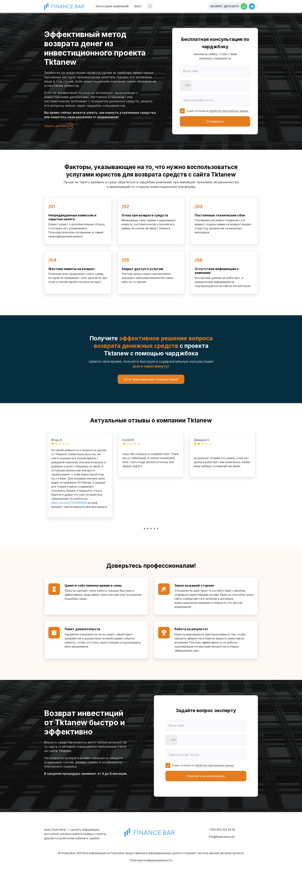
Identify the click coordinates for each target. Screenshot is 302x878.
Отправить (215, 121)
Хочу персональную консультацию (151, 379)
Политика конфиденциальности (151, 860)
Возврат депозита (225, 6)
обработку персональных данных (228, 110)
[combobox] (186, 85)
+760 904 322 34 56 (222, 829)
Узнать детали (58, 126)
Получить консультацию (206, 776)
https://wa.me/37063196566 (69, 502)
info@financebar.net (221, 836)
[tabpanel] (79, 475)
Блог (137, 6)
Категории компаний (112, 6)
